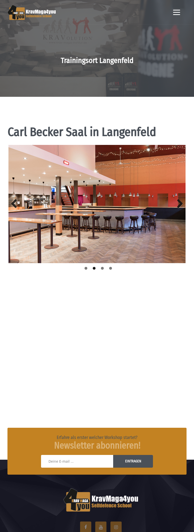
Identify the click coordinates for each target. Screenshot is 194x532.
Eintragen (133, 461)
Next (178, 204)
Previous (16, 204)
